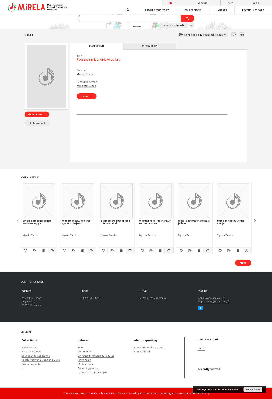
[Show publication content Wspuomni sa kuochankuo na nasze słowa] (159, 250)
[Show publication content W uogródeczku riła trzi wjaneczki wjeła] (82, 250)
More (243, 263)
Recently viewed (253, 10)
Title (80, 347)
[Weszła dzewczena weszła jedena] (194, 201)
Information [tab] (150, 46)
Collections (192, 10)
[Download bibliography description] (34, 250)
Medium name (86, 364)
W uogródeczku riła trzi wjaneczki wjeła (76, 222)
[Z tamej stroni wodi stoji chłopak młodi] (117, 201)
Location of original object (92, 372)
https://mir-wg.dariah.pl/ (213, 301)
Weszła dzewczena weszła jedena (194, 222)
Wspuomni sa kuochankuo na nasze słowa (155, 222)
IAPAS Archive (29, 347)
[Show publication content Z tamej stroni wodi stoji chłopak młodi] (121, 250)
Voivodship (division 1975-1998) (96, 355)
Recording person (88, 368)
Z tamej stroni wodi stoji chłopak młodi (115, 222)
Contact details (142, 351)
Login (256, 2)
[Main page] (127, 10)
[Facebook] (200, 308)
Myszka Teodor (85, 74)
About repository (157, 10)
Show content (36, 114)
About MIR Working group (148, 347)
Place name (84, 360)
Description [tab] (96, 46)
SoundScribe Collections (36, 355)
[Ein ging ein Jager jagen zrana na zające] (39, 201)
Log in (201, 348)
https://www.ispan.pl (211, 298)
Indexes (222, 10)
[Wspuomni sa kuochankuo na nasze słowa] (155, 201)
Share (230, 3)
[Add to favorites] (233, 34)
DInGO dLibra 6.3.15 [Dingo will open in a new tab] (101, 393)
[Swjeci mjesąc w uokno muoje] (233, 201)
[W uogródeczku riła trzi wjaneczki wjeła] (78, 201)
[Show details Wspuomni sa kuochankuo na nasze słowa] (168, 250)
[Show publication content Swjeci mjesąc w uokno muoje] (237, 250)
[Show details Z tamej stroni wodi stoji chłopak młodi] (129, 250)
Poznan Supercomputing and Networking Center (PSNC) (174, 393)
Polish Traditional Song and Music (41, 360)
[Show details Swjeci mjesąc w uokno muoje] (246, 250)
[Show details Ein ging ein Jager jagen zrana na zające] (51, 250)
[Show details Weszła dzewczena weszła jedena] (207, 250)
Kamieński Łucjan (86, 85)
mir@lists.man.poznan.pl (152, 298)
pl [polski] (176, 3)
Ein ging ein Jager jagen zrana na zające (37, 222)
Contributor (84, 351)
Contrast (202, 2)
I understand (253, 389)
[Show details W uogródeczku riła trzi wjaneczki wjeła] (90, 250)
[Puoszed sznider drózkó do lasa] (46, 76)
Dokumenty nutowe (33, 364)
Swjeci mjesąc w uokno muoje (230, 222)
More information (230, 389)
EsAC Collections (31, 351)
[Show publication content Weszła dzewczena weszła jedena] (198, 250)
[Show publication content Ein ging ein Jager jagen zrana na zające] (43, 250)
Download (36, 123)
